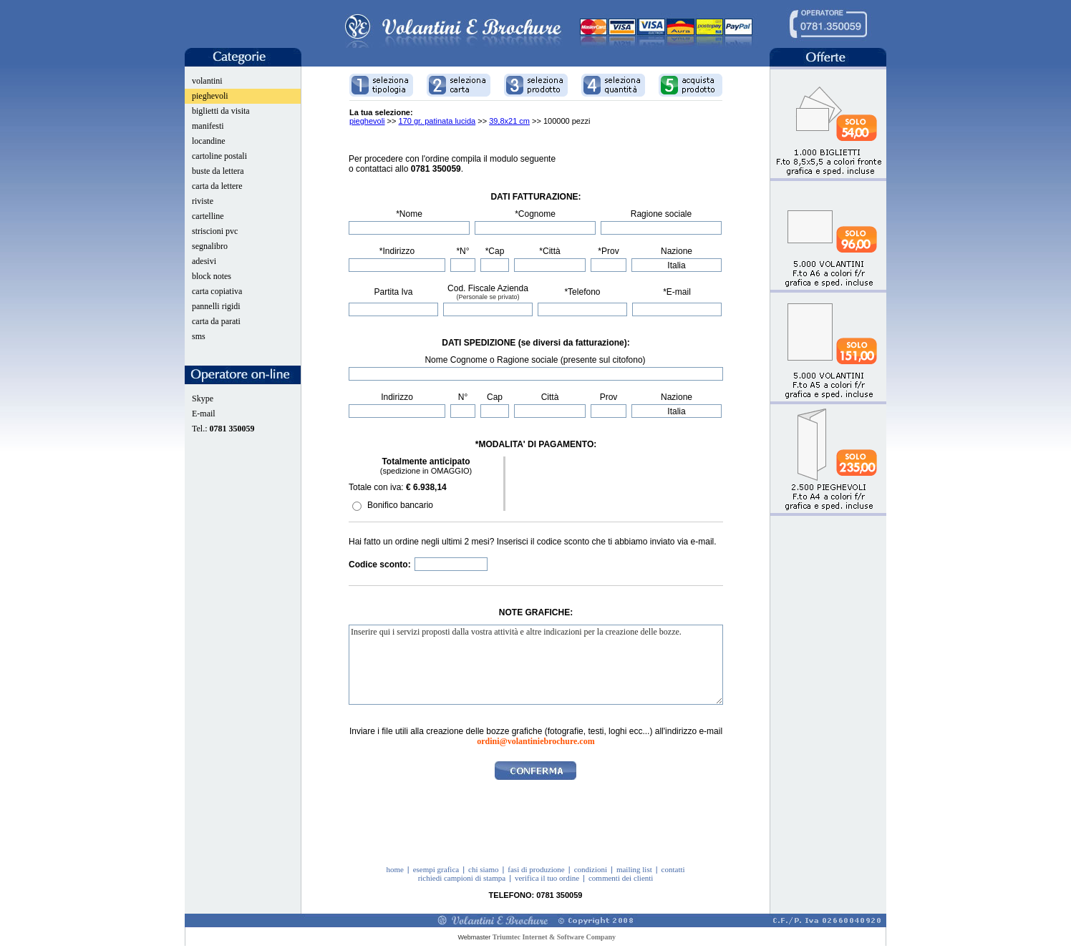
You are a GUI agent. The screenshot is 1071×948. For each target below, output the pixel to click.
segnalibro (210, 246)
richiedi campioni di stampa (462, 878)
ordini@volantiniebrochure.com (535, 741)
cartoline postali (219, 156)
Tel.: (223, 429)
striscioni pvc (215, 231)
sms (198, 336)
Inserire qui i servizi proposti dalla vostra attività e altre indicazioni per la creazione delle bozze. (535, 664)
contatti (673, 869)
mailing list (634, 869)
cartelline (208, 216)
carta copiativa (217, 291)
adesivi (204, 261)
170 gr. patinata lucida (437, 121)
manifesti (208, 126)
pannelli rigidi (216, 306)
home (394, 869)
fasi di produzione (536, 869)
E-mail (203, 414)
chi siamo (483, 869)
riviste (202, 201)
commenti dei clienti (620, 878)
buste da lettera (218, 171)
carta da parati (216, 321)
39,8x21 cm (509, 121)
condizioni (590, 869)
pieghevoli (210, 96)
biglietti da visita (221, 111)
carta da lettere (217, 186)
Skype (202, 399)
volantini (207, 81)
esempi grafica (436, 869)
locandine (209, 141)
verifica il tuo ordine (547, 878)
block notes (211, 276)
